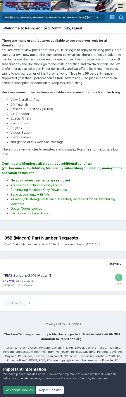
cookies (31, 374)
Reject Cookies (49, 390)
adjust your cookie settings (21, 378)
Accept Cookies (19, 390)
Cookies (75, 324)
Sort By (115, 264)
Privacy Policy (55, 324)
